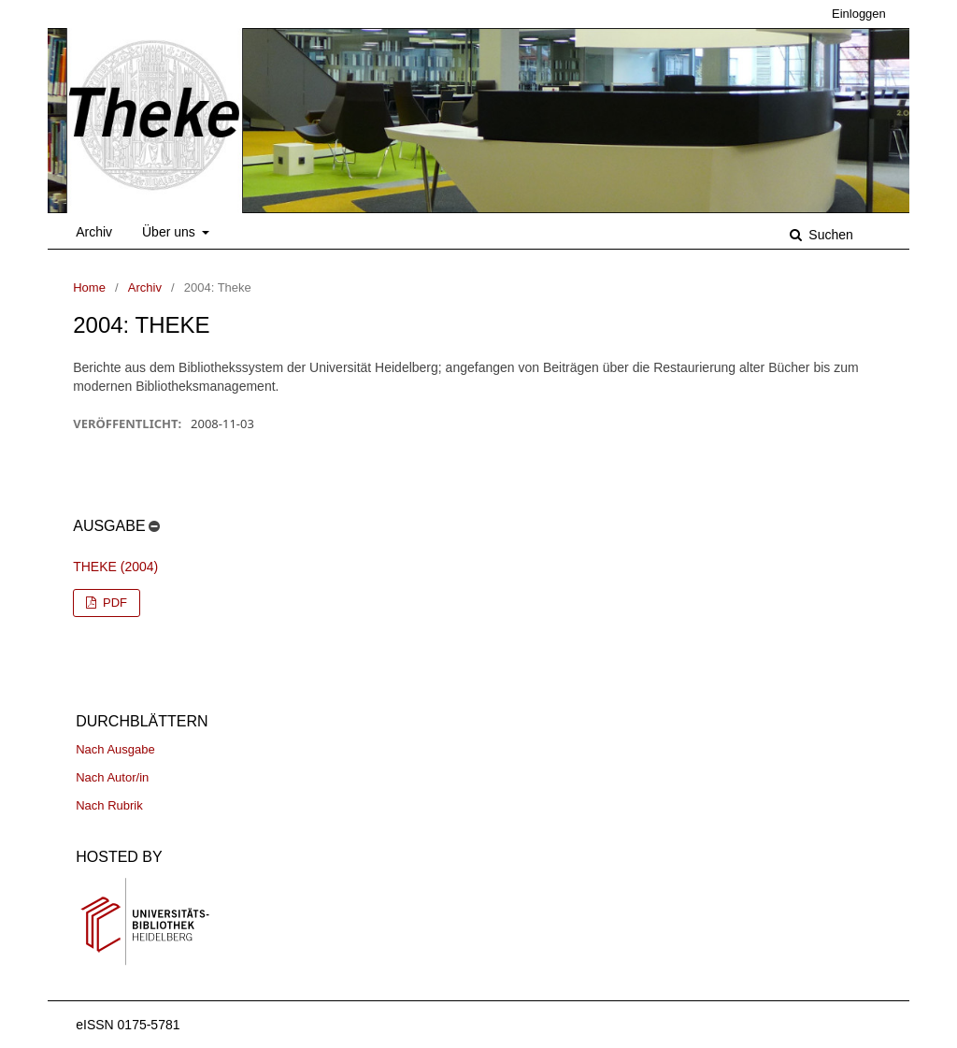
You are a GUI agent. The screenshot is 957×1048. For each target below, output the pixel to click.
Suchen (828, 234)
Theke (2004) (115, 566)
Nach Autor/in (112, 777)
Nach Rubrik (109, 805)
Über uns (170, 231)
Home (89, 287)
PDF (113, 603)
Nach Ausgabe (115, 749)
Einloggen (859, 14)
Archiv (94, 231)
